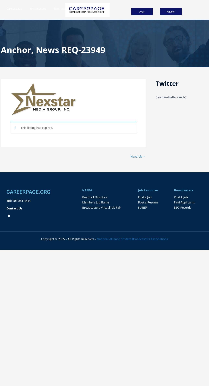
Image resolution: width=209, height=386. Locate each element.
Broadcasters (63, 9)
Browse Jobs (88, 9)
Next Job (138, 156)
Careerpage (14, 9)
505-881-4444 (21, 201)
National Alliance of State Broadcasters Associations (132, 239)
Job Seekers (38, 9)
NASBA (87, 190)
